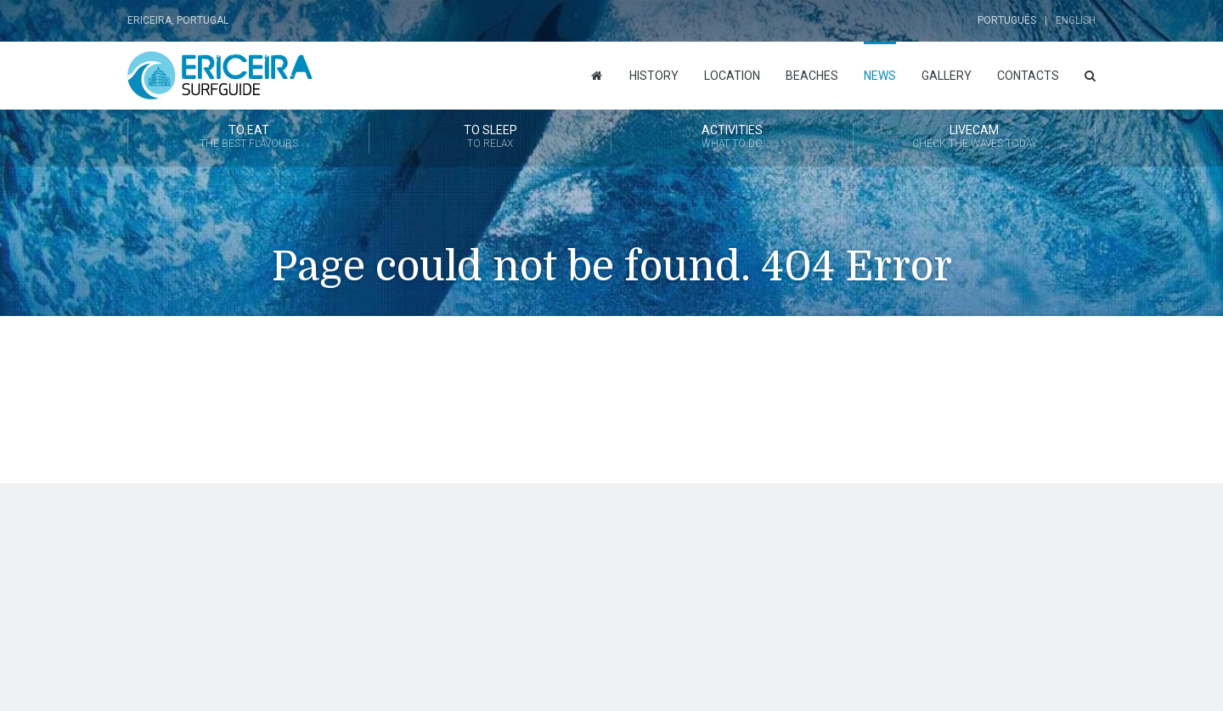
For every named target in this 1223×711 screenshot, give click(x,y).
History (654, 75)
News (880, 75)
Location (732, 75)
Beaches (812, 75)
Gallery (946, 75)
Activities (732, 137)
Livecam (974, 137)
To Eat (248, 137)
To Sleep (490, 137)
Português (1007, 20)
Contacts (1028, 75)
